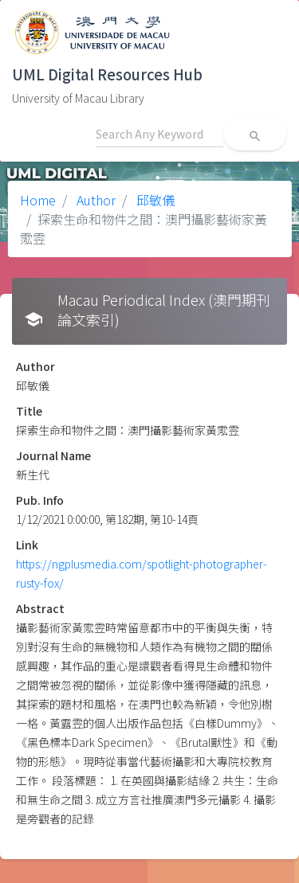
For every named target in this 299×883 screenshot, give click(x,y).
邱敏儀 (154, 199)
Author (94, 199)
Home (38, 199)
